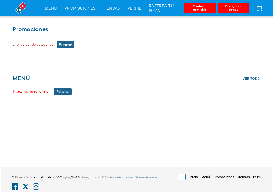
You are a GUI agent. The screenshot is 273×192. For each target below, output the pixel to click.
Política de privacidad (121, 177)
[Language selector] (182, 177)
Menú (51, 8)
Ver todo (251, 78)
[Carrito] (259, 8)
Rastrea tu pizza (161, 8)
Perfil (134, 8)
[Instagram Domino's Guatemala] (36, 186)
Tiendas (111, 8)
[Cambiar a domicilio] (200, 8)
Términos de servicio (146, 177)
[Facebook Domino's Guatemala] (15, 186)
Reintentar (65, 44)
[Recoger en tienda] (233, 8)
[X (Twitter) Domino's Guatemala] (25, 186)
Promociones (80, 8)
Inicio (193, 177)
